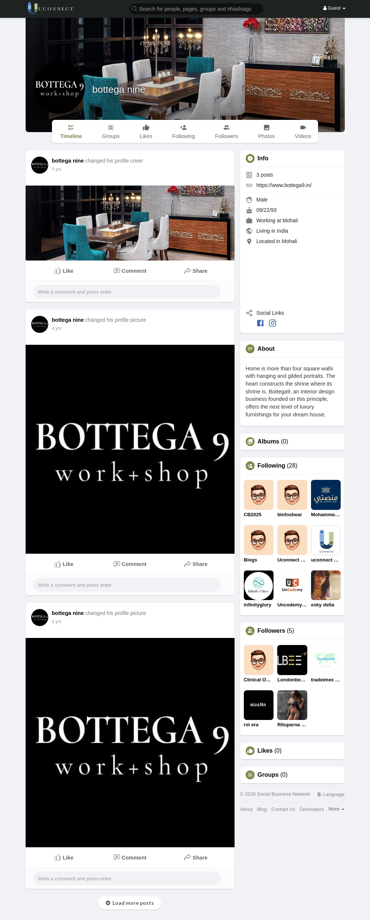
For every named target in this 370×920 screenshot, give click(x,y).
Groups (268, 775)
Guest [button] (334, 8)
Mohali (290, 220)
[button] (196, 8)
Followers (271, 631)
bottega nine (118, 89)
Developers (311, 809)
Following (271, 466)
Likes (265, 751)
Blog (262, 809)
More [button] (336, 809)
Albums (268, 442)
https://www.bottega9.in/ (284, 185)
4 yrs (57, 169)
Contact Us (283, 809)
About (246, 809)
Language (330, 794)
